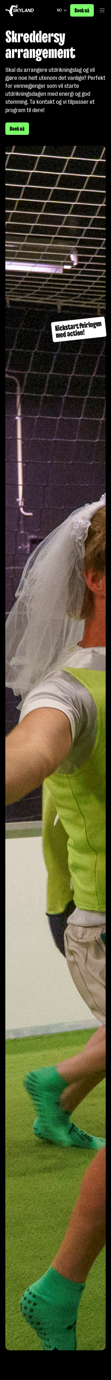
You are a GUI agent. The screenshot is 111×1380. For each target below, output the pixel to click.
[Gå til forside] (19, 10)
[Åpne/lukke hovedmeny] (102, 10)
